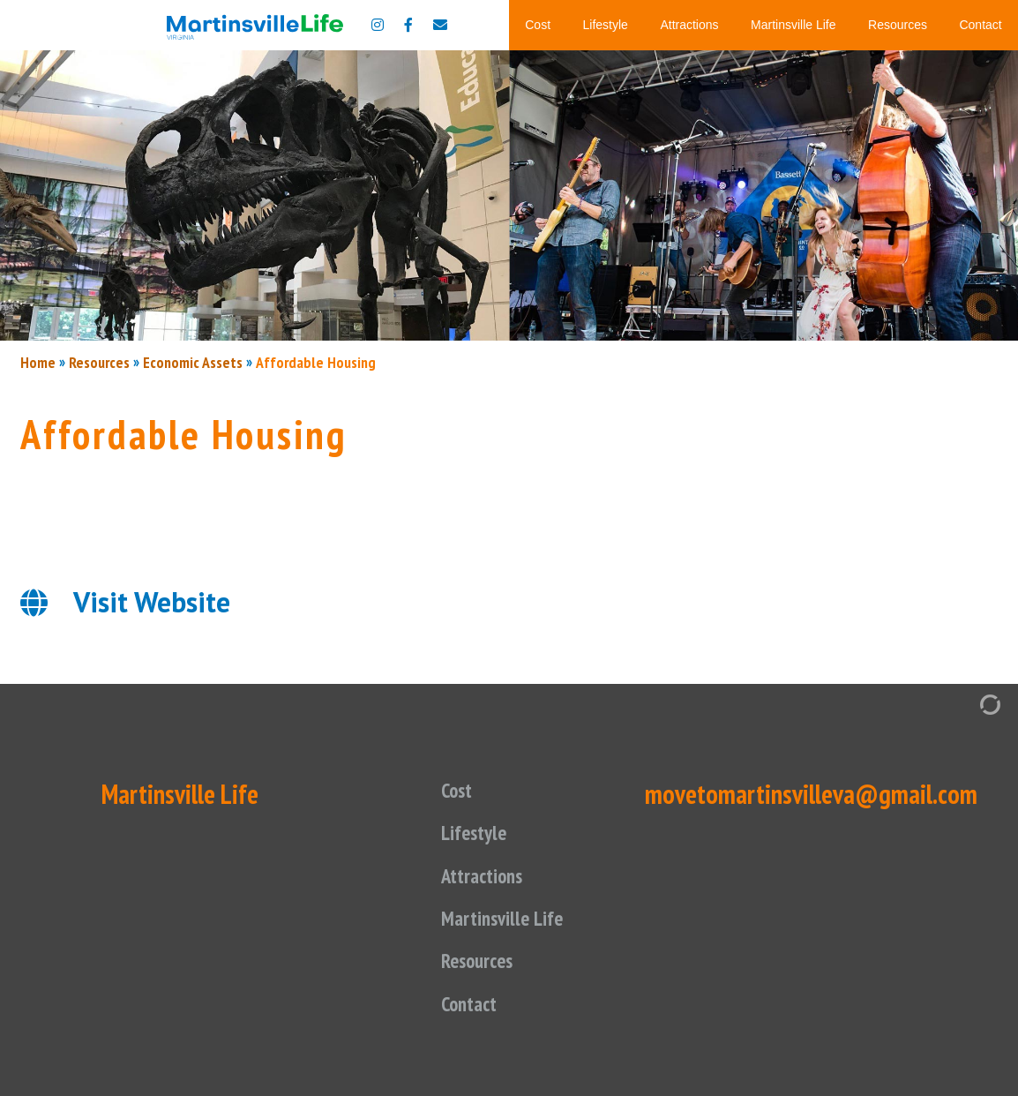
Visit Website (151, 601)
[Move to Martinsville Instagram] (377, 24)
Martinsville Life (793, 25)
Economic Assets (193, 362)
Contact (980, 25)
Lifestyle (605, 25)
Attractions (689, 25)
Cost (537, 25)
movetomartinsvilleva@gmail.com (811, 794)
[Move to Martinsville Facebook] (408, 24)
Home (38, 362)
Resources (897, 25)
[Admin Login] (972, 702)
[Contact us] (440, 24)
